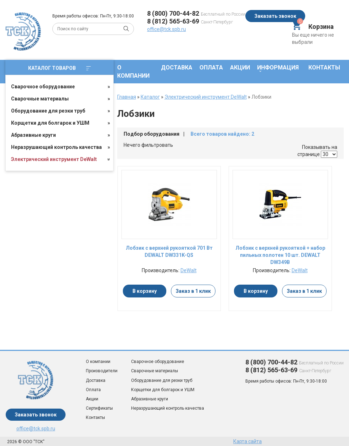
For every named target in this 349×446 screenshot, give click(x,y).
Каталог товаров (59, 68)
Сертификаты (99, 408)
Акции (240, 67)
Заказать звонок (275, 16)
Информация (278, 67)
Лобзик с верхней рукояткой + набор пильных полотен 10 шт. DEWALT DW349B (280, 255)
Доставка (176, 67)
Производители (102, 370)
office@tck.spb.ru (166, 29)
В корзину (144, 291)
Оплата (211, 67)
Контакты (324, 67)
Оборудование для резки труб (48, 111)
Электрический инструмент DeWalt (54, 159)
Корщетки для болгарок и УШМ (50, 123)
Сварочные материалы (40, 99)
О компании (133, 71)
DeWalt (189, 270)
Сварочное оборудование (43, 86)
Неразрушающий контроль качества (56, 147)
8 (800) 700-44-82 (173, 13)
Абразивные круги (33, 135)
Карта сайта (247, 441)
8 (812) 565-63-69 (173, 21)
